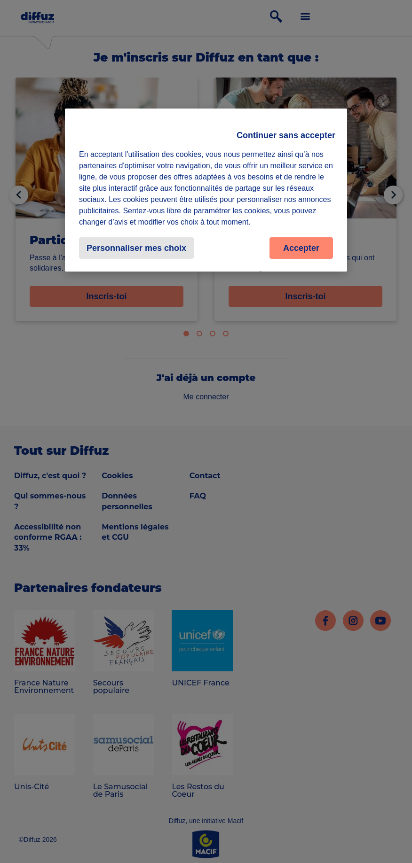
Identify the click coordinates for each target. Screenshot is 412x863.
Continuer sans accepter (286, 135)
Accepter (301, 247)
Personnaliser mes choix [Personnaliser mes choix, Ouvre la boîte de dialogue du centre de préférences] (136, 247)
